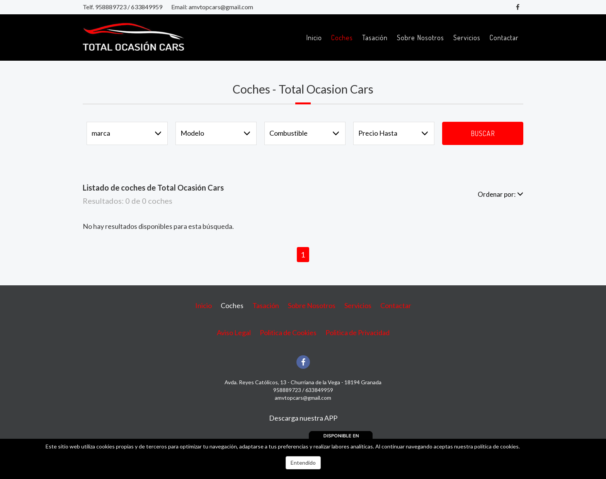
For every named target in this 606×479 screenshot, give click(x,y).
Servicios (466, 37)
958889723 (110, 6)
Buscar (483, 133)
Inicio (314, 37)
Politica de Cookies (288, 332)
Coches (342, 37)
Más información (540, 446)
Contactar (504, 37)
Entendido (303, 462)
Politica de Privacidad (357, 332)
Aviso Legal (234, 332)
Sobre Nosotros (420, 37)
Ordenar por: (500, 194)
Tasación (375, 37)
